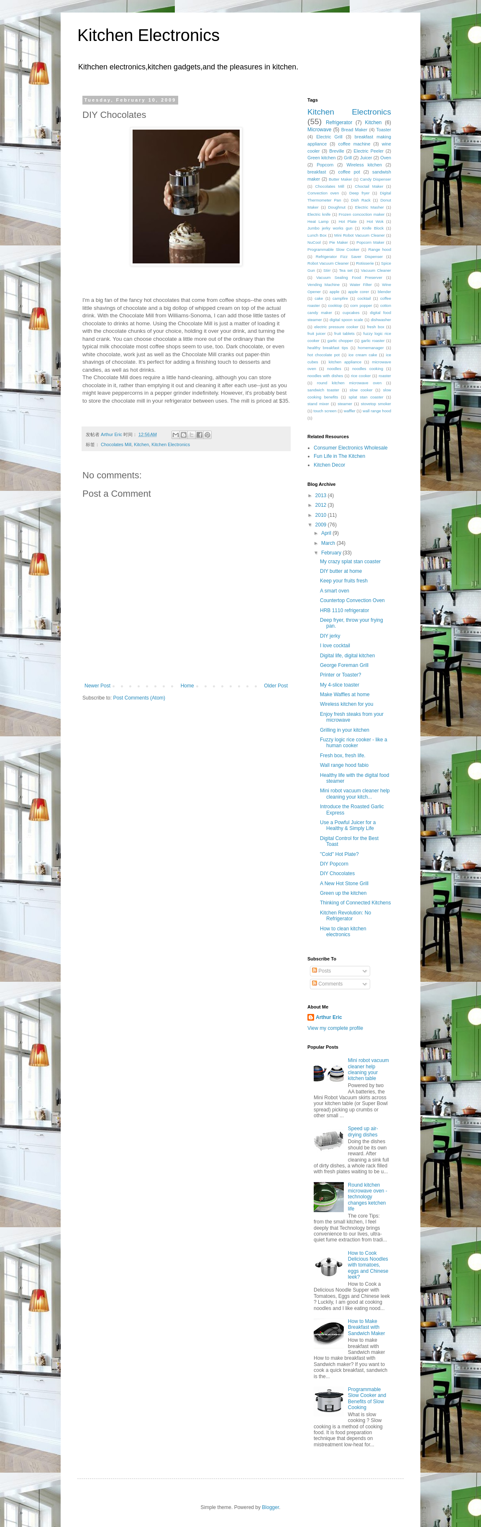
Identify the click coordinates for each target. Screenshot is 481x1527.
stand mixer (318, 403)
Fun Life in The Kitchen (339, 456)
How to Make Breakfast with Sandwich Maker (366, 1327)
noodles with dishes (325, 375)
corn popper (361, 305)
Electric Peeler (369, 150)
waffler (350, 411)
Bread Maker (354, 129)
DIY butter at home (341, 571)
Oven (385, 157)
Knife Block (373, 228)
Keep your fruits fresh (344, 581)
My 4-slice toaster (339, 685)
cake (319, 298)
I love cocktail (335, 646)
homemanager (371, 347)
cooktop (335, 305)
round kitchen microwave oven (349, 382)
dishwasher (381, 319)
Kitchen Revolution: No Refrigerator (345, 916)
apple (334, 291)
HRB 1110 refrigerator (344, 610)
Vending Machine (323, 284)
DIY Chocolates (337, 873)
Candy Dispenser (375, 179)
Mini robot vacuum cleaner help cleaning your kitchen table (368, 1069)
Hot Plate (348, 221)
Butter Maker (340, 179)
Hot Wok (375, 221)
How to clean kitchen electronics (343, 931)
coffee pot (349, 171)
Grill (348, 157)
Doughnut (336, 207)
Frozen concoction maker (362, 214)
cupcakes (351, 312)
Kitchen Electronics (148, 35)
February (332, 553)
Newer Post (97, 686)
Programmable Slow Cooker (333, 249)
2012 (321, 505)
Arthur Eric (329, 1017)
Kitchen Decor (329, 465)
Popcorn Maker (370, 242)
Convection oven (323, 193)
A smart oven (334, 591)
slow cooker (361, 390)
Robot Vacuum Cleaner (328, 263)
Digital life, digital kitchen (347, 656)
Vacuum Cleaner (376, 270)
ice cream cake (362, 354)
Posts (321, 971)
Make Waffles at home (345, 694)
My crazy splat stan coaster (350, 561)
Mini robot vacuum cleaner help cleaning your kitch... (355, 793)
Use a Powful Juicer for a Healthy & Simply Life (348, 825)
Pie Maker (338, 242)
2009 (321, 525)
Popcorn (325, 164)
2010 (321, 515)
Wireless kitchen (364, 164)
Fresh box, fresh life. (343, 755)
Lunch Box (317, 235)
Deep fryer (359, 193)
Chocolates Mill (116, 444)
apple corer (358, 291)
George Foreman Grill (344, 665)
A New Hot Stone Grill (344, 883)
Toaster (383, 129)
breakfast (316, 171)
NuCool (314, 242)
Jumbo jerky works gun (330, 228)
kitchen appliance (345, 362)
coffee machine (354, 143)
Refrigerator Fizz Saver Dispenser (349, 256)
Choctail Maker (369, 186)
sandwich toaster (323, 390)
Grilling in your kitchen (344, 730)
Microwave (319, 130)
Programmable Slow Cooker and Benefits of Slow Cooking (367, 1398)
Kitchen (141, 444)
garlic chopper (340, 340)
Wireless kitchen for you (346, 704)
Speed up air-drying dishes (363, 1131)
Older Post (276, 686)
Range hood (379, 249)
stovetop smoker (376, 403)
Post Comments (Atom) (139, 698)
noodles (334, 368)
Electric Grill (329, 136)
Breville (336, 150)
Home (187, 686)
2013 (321, 495)
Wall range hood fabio (344, 765)
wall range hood (377, 411)
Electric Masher (369, 207)
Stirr (327, 270)
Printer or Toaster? (340, 675)
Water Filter (361, 284)
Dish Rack (361, 200)
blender (384, 291)
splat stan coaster (365, 397)
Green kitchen (321, 157)
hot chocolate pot (323, 354)
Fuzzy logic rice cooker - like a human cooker (353, 742)
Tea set (346, 270)
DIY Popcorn (334, 864)
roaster (385, 375)
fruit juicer (316, 333)
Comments (327, 984)
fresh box (375, 326)
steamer (345, 403)
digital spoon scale (346, 319)
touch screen (324, 411)
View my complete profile (335, 1028)
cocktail (364, 298)
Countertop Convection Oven (352, 600)
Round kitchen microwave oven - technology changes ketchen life (367, 1197)
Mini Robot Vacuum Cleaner (359, 235)
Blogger (270, 1507)
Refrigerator (339, 122)
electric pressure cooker (336, 326)
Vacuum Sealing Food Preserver (349, 277)
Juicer (366, 157)
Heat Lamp (317, 221)
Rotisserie (365, 263)
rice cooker (361, 375)
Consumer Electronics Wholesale (351, 448)
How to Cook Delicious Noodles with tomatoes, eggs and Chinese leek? (368, 1265)
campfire (340, 298)
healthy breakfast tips (327, 347)
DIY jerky (330, 636)
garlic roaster (372, 340)
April (327, 533)
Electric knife (318, 214)
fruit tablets (344, 333)
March (329, 543)
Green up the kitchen (343, 893)
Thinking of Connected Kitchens (355, 903)
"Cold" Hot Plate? (339, 854)
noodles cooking (367, 368)
